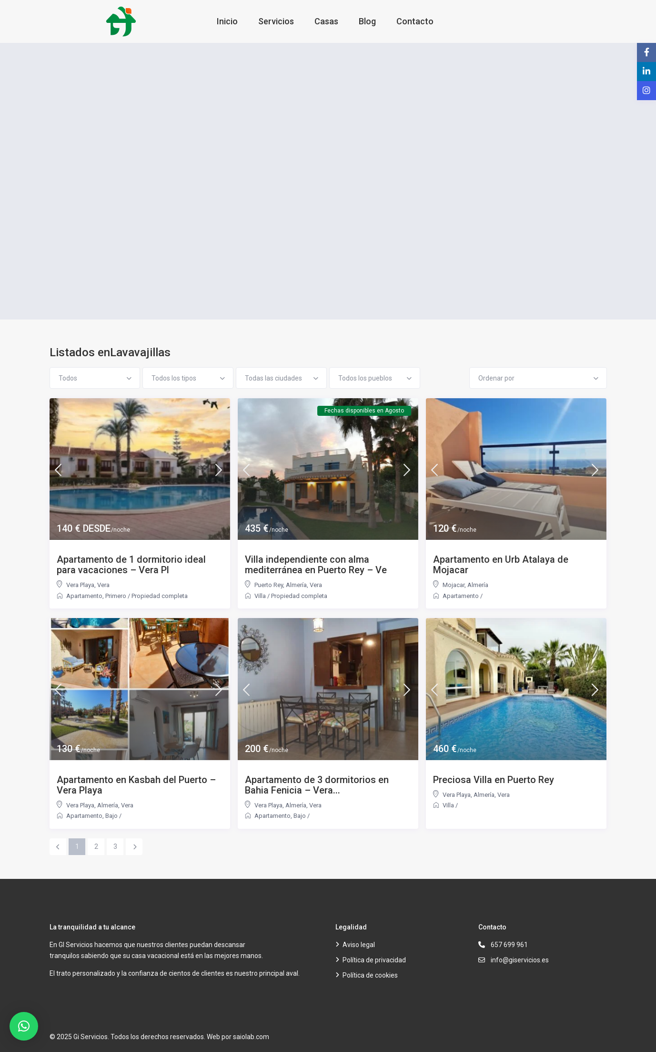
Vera (103, 584)
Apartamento (84, 595)
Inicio (227, 21)
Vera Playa (80, 584)
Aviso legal (359, 945)
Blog (367, 21)
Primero (115, 595)
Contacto (415, 21)
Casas (326, 21)
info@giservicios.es (520, 960)
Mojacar (453, 584)
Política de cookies (370, 975)
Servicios (276, 21)
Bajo (111, 815)
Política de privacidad (374, 960)
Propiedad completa (159, 595)
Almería (296, 584)
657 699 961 (509, 945)
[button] (24, 1026)
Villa (260, 595)
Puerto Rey (268, 584)
